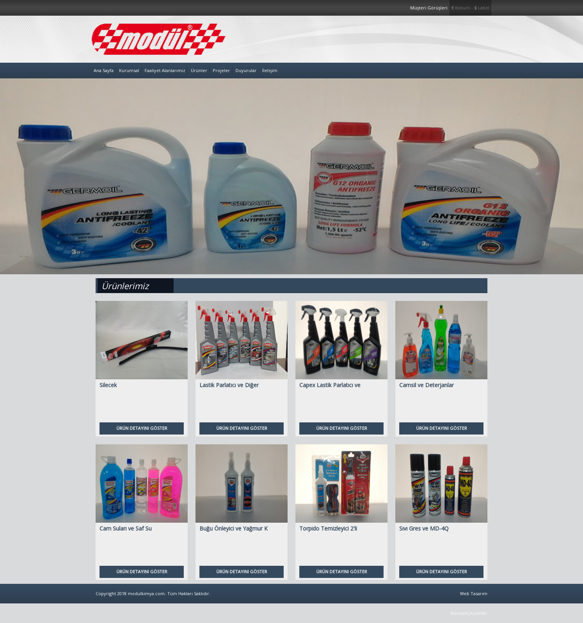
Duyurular (246, 70)
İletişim (269, 70)
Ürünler (199, 70)
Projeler (221, 70)
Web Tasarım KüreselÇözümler (469, 603)
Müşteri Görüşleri (428, 8)
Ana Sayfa (104, 70)
